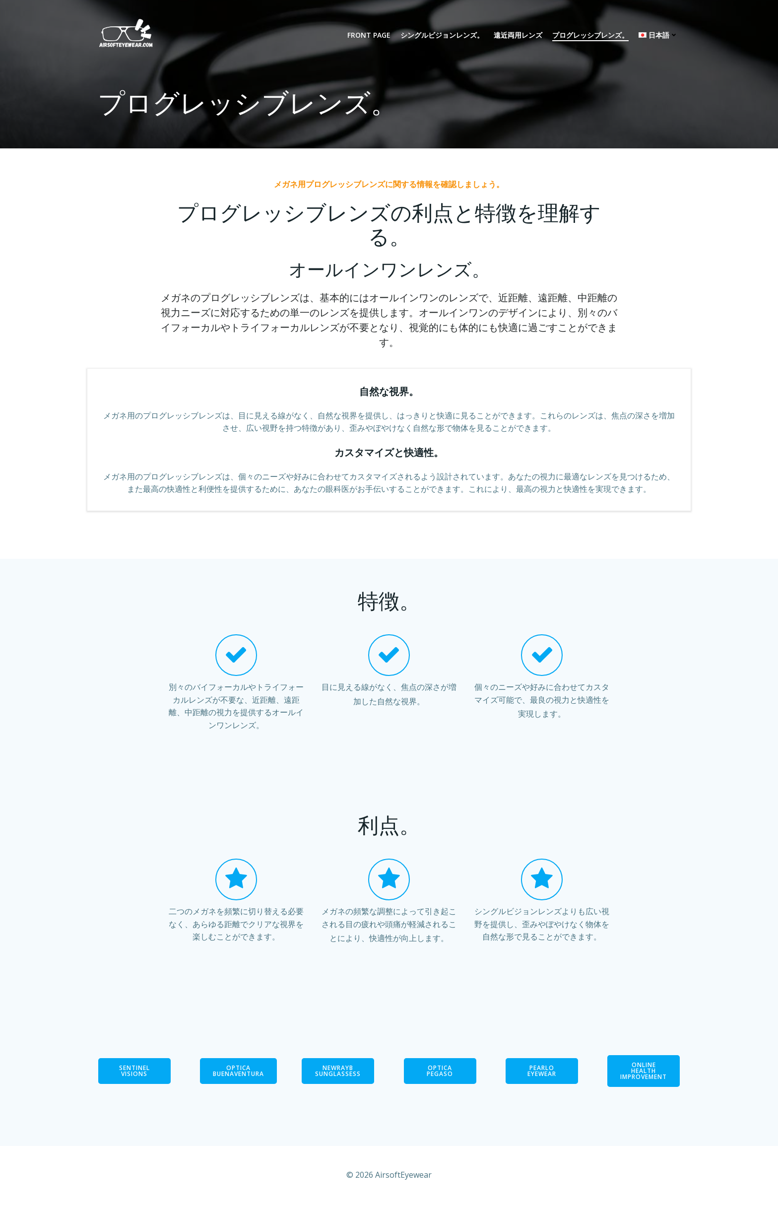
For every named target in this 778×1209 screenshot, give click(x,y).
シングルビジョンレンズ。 (442, 35)
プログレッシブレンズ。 (590, 35)
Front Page (368, 35)
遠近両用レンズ (518, 35)
